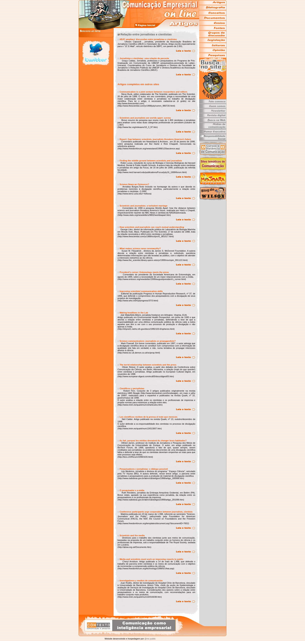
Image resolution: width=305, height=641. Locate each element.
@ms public (150, 639)
